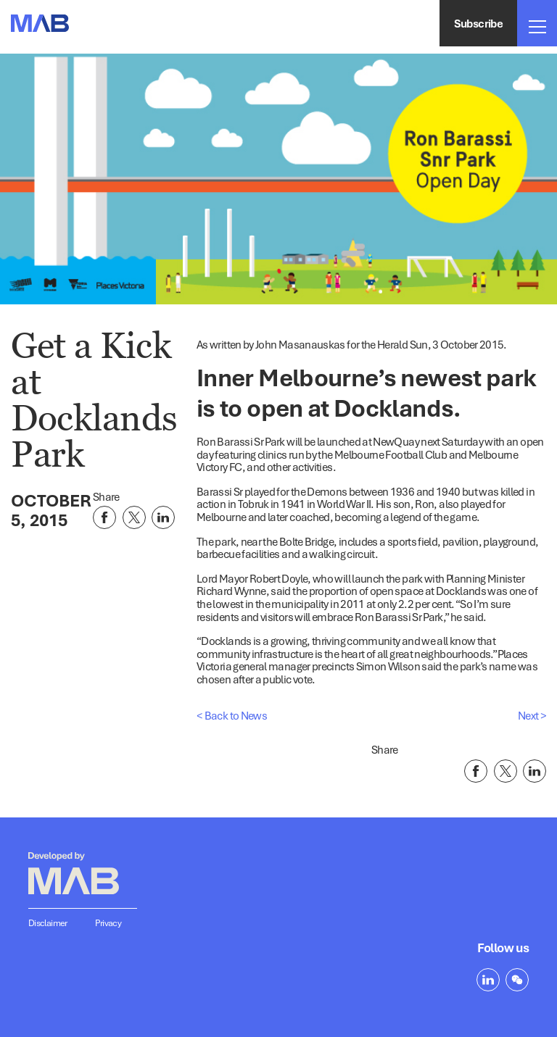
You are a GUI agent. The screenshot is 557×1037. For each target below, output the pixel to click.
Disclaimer (47, 923)
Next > (532, 715)
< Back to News (232, 715)
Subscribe (478, 23)
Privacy (108, 923)
